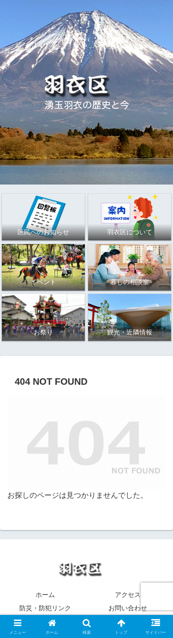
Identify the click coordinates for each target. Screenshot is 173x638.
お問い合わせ (127, 608)
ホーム (45, 594)
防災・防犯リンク (45, 608)
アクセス (128, 594)
